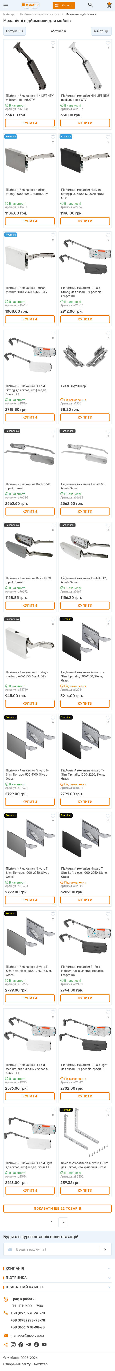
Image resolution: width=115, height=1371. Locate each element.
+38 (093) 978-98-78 (28, 1313)
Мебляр (8, 14)
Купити (30, 123)
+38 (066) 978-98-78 (28, 1327)
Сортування (14, 31)
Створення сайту (17, 1364)
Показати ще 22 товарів (57, 1208)
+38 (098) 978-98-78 (28, 1320)
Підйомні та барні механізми (39, 14)
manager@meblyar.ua (27, 1335)
